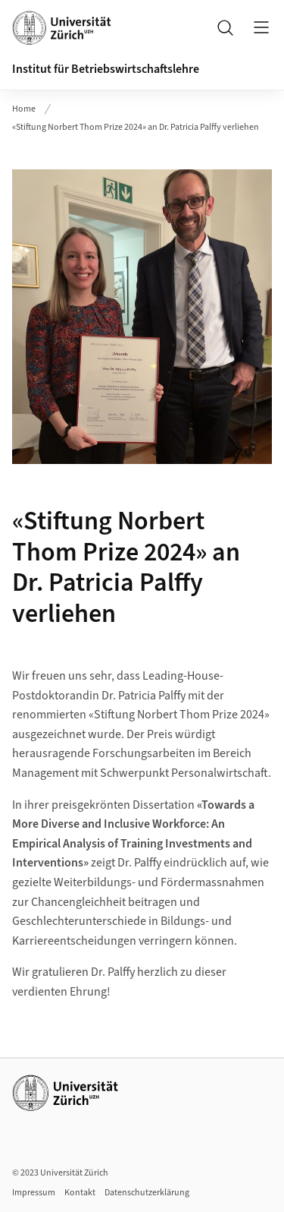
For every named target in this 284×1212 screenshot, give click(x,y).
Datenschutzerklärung (147, 1192)
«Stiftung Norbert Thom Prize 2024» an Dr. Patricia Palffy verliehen (135, 127)
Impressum (33, 1192)
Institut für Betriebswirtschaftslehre (105, 69)
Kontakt (79, 1192)
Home (24, 109)
